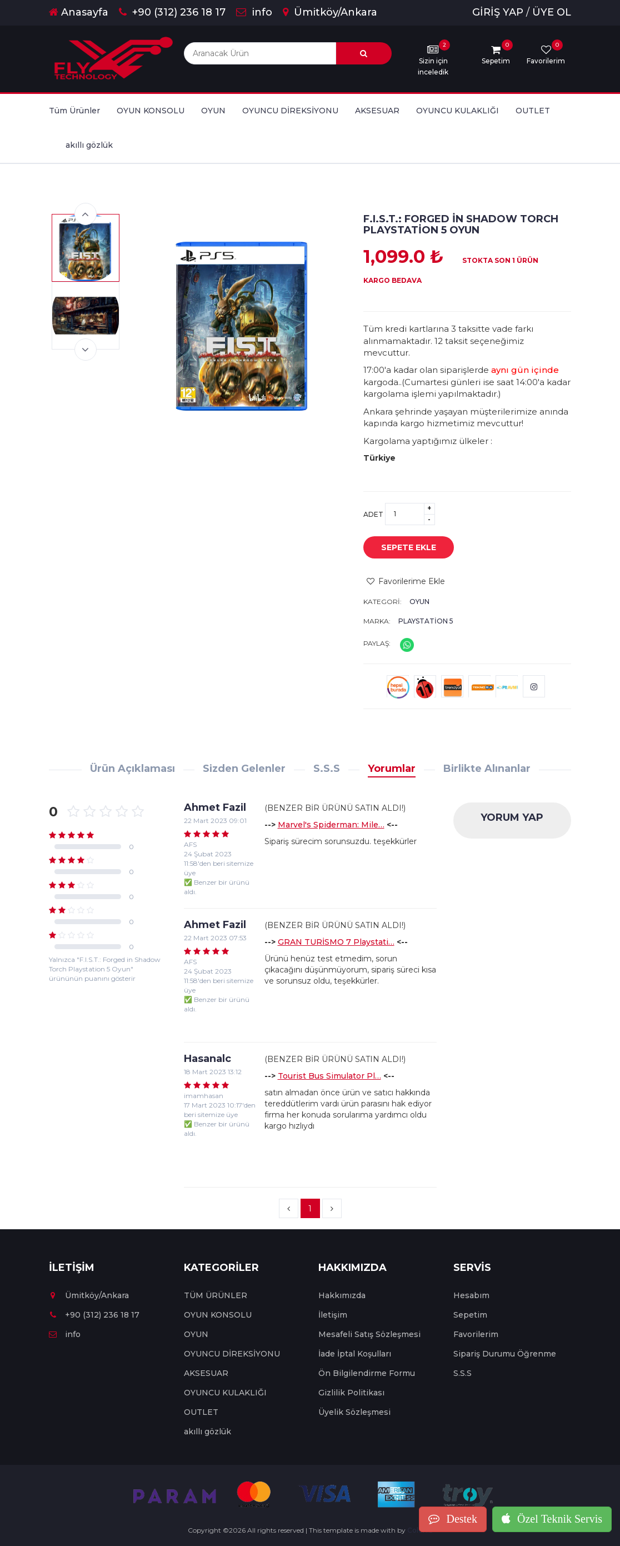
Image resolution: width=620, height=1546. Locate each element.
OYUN (213, 111)
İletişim (332, 1315)
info (254, 12)
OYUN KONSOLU (150, 111)
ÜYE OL (551, 12)
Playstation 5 (425, 621)
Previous (85, 214)
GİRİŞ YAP (497, 12)
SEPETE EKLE (400, 547)
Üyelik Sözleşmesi (354, 1412)
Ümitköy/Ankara (330, 12)
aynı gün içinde (525, 370)
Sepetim (470, 1315)
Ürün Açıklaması (132, 768)
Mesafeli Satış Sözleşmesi (369, 1334)
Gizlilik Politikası (351, 1393)
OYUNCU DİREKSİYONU (290, 111)
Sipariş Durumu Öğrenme (504, 1354)
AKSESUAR (377, 111)
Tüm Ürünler (74, 111)
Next (85, 349)
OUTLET (533, 111)
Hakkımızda (342, 1295)
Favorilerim (475, 1334)
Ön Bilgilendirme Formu (366, 1373)
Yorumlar (392, 768)
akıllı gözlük (89, 145)
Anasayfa (78, 12)
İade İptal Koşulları (354, 1354)
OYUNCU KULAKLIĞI (457, 111)
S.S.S (326, 768)
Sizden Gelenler (244, 768)
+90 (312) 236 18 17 (172, 12)
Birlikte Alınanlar (487, 768)
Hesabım (471, 1295)
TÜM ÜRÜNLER (215, 1295)
